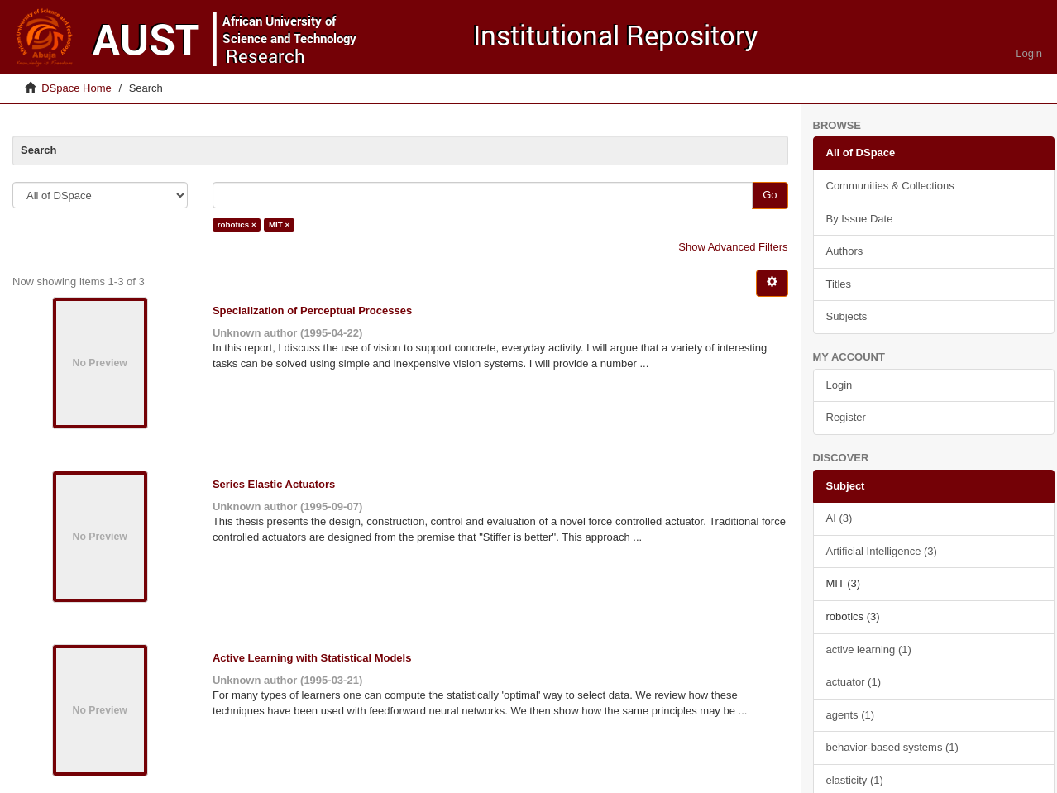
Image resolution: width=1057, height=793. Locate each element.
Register (846, 417)
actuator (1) (853, 682)
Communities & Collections (890, 185)
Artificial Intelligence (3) (881, 551)
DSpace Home (76, 88)
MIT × (279, 224)
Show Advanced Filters (732, 247)
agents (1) (850, 715)
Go (770, 195)
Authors (844, 251)
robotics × (237, 224)
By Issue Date (859, 219)
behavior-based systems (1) (892, 747)
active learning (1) (868, 649)
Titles (839, 284)
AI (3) (839, 518)
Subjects (847, 316)
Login (839, 385)
